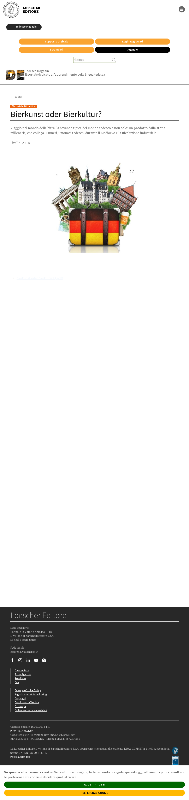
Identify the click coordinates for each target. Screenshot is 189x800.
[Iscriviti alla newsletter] (45, 660)
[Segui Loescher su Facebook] (14, 661)
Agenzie (133, 49)
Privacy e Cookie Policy (28, 690)
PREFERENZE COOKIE (94, 793)
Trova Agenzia (23, 674)
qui (140, 772)
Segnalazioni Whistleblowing (31, 694)
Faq (17, 682)
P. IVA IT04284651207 (21, 730)
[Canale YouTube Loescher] (37, 661)
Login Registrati (132, 41)
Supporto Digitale (56, 41)
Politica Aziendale (20, 756)
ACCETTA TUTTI (94, 784)
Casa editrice (22, 670)
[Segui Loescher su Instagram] (21, 661)
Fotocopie (20, 706)
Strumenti (56, 49)
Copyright (20, 698)
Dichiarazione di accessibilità (31, 710)
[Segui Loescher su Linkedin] (29, 661)
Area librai (20, 678)
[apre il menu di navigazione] (182, 9)
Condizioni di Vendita (27, 702)
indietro (16, 97)
